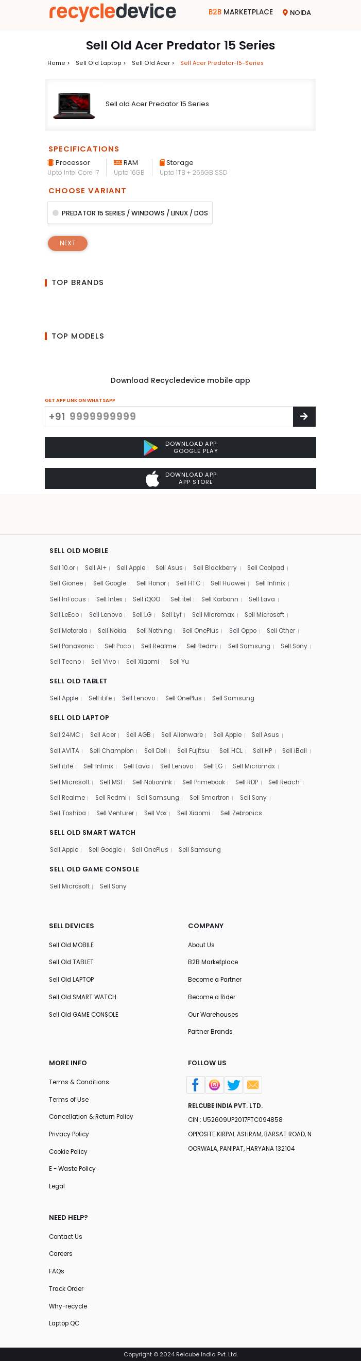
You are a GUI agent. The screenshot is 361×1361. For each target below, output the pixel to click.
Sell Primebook (264, 753)
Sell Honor (156, 550)
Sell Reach (100, 769)
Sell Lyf (176, 582)
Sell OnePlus (208, 598)
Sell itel (184, 566)
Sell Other (292, 598)
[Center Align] (304, 418)
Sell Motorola (70, 598)
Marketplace (240, 12)
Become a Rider (213, 988)
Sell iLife (102, 667)
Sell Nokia (115, 598)
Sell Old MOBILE (72, 935)
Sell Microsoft (272, 582)
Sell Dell (159, 721)
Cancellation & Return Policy (93, 1111)
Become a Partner (216, 970)
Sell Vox (251, 785)
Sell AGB (141, 705)
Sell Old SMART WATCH (84, 988)
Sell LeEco (65, 582)
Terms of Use (69, 1093)
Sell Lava (269, 566)
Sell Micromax (219, 582)
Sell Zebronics (71, 801)
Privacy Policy (70, 1129)
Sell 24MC (65, 705)
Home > (58, 62)
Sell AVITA (65, 721)
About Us (202, 935)
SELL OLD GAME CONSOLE (96, 858)
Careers (61, 1252)
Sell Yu (223, 630)
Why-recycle (69, 1305)
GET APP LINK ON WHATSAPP (80, 401)
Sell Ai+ (98, 534)
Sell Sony (64, 630)
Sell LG (145, 582)
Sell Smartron (71, 785)
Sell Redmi (209, 614)
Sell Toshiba (161, 785)
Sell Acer (104, 705)
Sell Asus (174, 534)
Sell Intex (110, 566)
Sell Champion (113, 721)
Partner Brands (211, 1024)
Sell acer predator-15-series (216, 62)
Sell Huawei (236, 550)
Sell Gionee (67, 550)
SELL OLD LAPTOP (81, 688)
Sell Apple (135, 534)
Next (68, 244)
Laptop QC (65, 1323)
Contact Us (66, 1234)
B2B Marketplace (214, 952)
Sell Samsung (259, 614)
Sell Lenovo (107, 582)
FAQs (57, 1269)
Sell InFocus (68, 566)
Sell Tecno (105, 630)
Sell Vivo (144, 630)
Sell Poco (121, 614)
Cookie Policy (70, 1146)
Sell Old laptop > (99, 62)
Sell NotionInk (210, 753)
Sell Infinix (279, 550)
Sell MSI (167, 753)
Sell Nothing (160, 598)
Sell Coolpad (274, 534)
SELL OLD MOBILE (80, 517)
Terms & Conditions (80, 1075)
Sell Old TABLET (72, 952)
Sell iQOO (149, 566)
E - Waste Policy (74, 1165)
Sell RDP (62, 769)
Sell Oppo (252, 598)
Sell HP (269, 721)
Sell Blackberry (221, 534)
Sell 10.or (63, 534)
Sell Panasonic (73, 614)
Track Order (67, 1287)
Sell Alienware (185, 705)
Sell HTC (195, 550)
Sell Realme (164, 614)
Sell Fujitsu (197, 721)
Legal (57, 1183)
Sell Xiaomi (184, 630)
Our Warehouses (214, 1006)
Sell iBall (63, 737)
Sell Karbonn (225, 566)
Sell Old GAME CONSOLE (85, 1006)
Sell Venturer (209, 785)
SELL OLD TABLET (80, 650)
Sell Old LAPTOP (72, 970)
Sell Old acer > (149, 62)
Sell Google (112, 550)
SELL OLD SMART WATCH (95, 821)
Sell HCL (237, 721)
